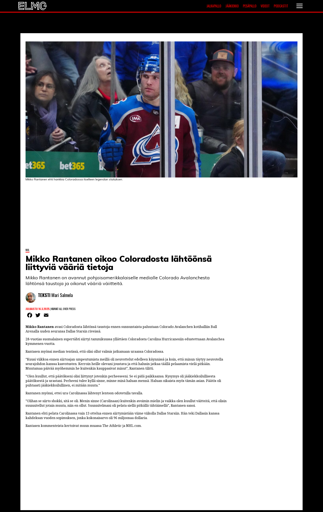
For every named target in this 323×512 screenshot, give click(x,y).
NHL (27, 250)
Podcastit (281, 6)
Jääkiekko (232, 6)
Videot (265, 6)
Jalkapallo (213, 6)
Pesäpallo (249, 6)
